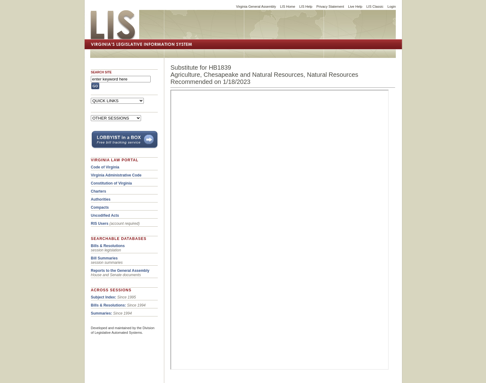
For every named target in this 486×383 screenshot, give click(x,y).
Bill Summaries (104, 258)
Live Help (355, 6)
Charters (98, 191)
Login (391, 6)
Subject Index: (103, 297)
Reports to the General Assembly (120, 270)
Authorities (100, 199)
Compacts (100, 207)
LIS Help (305, 6)
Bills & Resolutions (108, 246)
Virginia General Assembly (256, 6)
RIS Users (99, 223)
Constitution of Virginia (111, 183)
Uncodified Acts (105, 215)
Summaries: (101, 313)
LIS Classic (374, 6)
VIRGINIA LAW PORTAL (115, 160)
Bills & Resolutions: (108, 305)
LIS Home (287, 6)
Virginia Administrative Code (116, 175)
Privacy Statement (330, 6)
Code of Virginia (105, 167)
